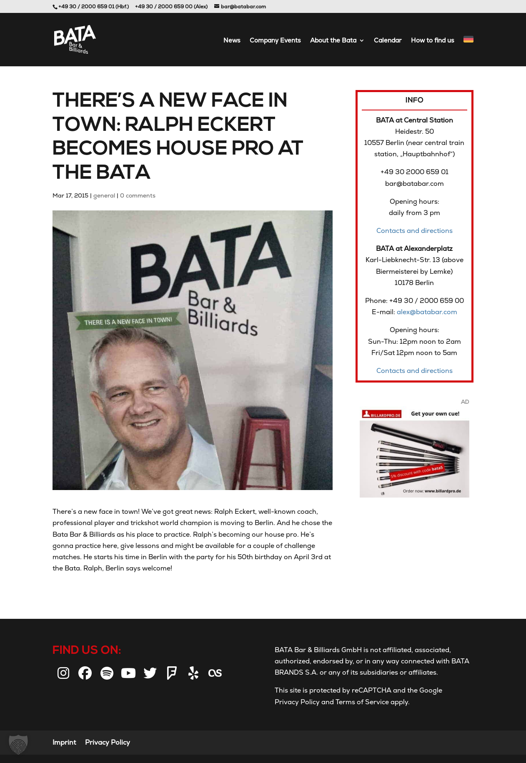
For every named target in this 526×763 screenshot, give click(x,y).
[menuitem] (468, 51)
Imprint (64, 742)
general (104, 195)
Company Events (275, 41)
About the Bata (333, 41)
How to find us (432, 41)
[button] (18, 744)
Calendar (388, 41)
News (231, 41)
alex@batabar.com (427, 312)
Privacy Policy (297, 702)
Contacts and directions (414, 230)
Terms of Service (361, 702)
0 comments (137, 195)
